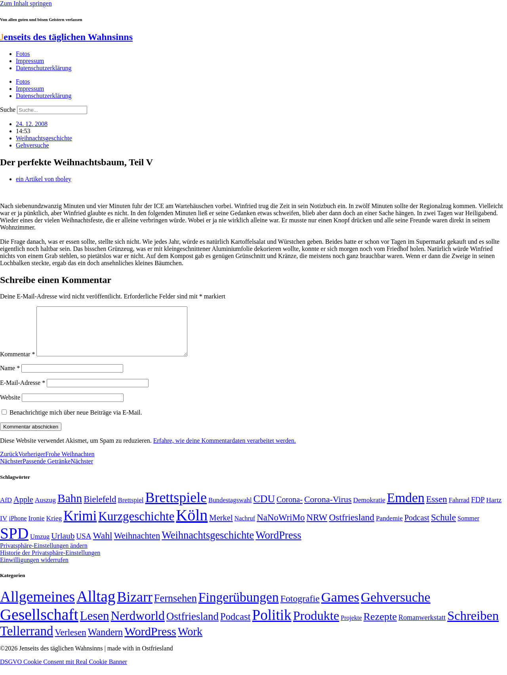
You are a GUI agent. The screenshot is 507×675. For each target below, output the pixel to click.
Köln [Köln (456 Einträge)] (192, 524)
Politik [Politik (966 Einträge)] (272, 624)
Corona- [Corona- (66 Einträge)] (289, 509)
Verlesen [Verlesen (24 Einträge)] (70, 642)
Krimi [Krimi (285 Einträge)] (80, 525)
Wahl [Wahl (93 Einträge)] (102, 545)
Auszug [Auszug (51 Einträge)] (45, 509)
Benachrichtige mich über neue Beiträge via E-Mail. (76, 422)
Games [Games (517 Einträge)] (340, 606)
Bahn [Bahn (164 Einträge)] (69, 507)
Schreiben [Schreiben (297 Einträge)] (473, 625)
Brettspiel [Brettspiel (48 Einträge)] (131, 509)
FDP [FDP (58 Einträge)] (477, 509)
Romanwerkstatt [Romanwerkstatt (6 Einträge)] (422, 627)
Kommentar (17, 363)
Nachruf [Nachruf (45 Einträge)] (244, 527)
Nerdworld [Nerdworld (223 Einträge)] (137, 625)
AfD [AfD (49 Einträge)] (6, 509)
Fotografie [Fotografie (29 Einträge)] (300, 608)
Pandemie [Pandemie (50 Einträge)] (389, 528)
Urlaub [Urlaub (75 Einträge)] (62, 545)
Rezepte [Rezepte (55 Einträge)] (380, 626)
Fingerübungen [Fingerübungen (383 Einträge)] (238, 606)
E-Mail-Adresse (22, 392)
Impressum (30, 60)
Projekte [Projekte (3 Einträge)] (351, 627)
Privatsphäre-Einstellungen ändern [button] (44, 555)
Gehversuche (32, 145)
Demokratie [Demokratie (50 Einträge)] (369, 509)
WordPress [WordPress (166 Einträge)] (150, 641)
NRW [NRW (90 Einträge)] (317, 527)
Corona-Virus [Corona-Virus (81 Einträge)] (328, 509)
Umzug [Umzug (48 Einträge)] (40, 546)
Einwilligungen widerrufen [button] (34, 569)
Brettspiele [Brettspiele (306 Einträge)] (176, 507)
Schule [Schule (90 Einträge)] (443, 527)
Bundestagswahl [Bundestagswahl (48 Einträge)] (230, 509)
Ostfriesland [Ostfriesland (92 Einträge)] (351, 527)
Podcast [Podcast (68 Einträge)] (416, 527)
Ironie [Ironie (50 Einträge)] (37, 528)
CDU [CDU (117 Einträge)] (264, 508)
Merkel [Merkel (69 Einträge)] (221, 527)
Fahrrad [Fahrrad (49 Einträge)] (459, 509)
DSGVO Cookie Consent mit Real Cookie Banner (63, 671)
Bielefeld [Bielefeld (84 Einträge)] (100, 509)
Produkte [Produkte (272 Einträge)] (316, 625)
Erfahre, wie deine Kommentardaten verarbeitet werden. (224, 450)
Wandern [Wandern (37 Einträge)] (105, 641)
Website (10, 406)
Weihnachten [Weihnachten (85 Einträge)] (137, 545)
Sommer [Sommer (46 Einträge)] (468, 528)
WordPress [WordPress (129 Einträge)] (278, 545)
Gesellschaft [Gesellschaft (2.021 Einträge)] (39, 624)
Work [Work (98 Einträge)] (190, 641)
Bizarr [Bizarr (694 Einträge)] (134, 606)
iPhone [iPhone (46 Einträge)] (18, 528)
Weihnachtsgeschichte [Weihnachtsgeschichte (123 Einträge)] (208, 545)
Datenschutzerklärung (43, 68)
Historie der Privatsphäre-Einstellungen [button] (50, 562)
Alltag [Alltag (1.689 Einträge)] (95, 605)
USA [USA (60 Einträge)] (83, 545)
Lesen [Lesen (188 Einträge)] (94, 625)
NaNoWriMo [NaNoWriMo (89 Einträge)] (281, 527)
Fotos (23, 53)
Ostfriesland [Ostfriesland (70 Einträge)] (192, 626)
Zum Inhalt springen (26, 3)
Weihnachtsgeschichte (44, 138)
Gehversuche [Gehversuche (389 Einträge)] (395, 606)
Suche (7, 109)
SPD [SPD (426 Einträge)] (14, 542)
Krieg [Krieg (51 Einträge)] (54, 528)
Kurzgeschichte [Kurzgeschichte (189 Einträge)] (136, 526)
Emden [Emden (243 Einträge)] (406, 507)
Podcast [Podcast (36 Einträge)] (235, 626)
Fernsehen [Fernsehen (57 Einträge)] (175, 608)
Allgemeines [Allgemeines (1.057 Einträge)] (37, 606)
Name (10, 377)
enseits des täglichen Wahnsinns (66, 37)
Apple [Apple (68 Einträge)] (23, 509)
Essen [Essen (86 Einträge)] (436, 509)
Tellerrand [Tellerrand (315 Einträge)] (26, 640)
